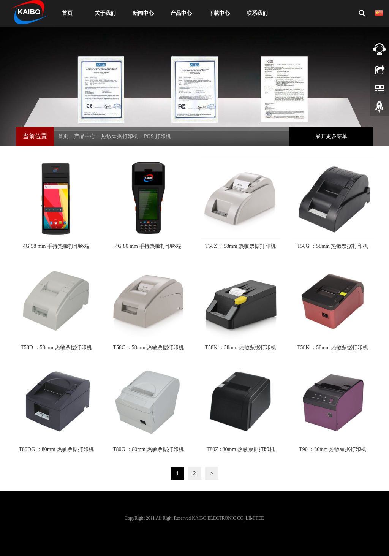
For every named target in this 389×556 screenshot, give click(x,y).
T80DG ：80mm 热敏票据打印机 (56, 449)
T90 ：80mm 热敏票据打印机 (332, 449)
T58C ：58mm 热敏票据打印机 (148, 347)
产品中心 (181, 13)
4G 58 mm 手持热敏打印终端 (56, 246)
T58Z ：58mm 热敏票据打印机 (240, 246)
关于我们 (105, 13)
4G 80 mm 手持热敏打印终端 (148, 246)
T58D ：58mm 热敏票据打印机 (56, 347)
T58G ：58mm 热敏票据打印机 (332, 246)
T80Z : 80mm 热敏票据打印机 (241, 449)
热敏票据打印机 (119, 136)
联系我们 (257, 13)
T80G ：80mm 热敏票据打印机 (148, 449)
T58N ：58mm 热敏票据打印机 (240, 347)
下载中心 (219, 13)
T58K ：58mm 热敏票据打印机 (332, 347)
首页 (67, 13)
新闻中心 (143, 13)
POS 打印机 (157, 136)
